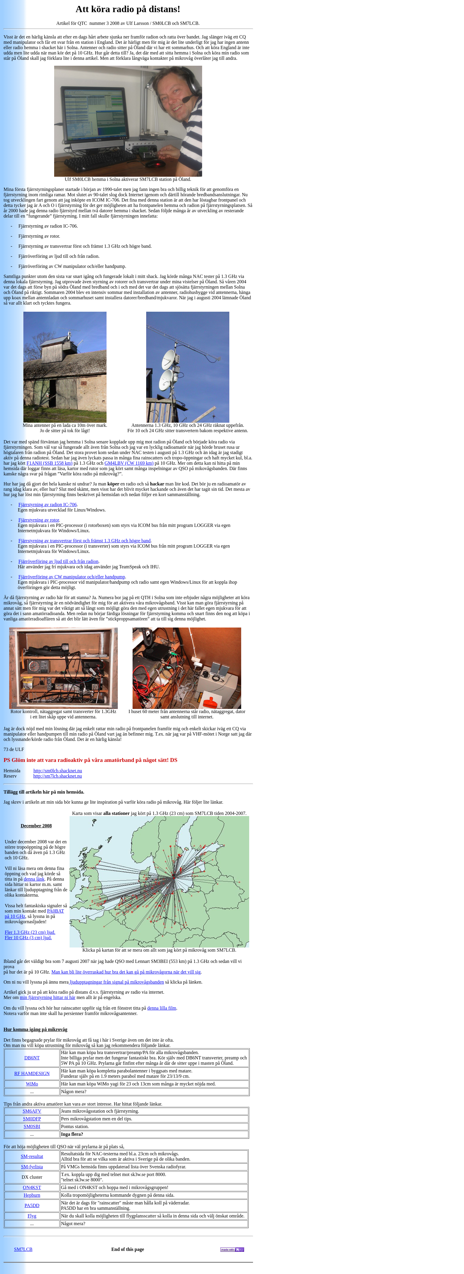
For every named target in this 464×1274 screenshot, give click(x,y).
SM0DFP (32, 1118)
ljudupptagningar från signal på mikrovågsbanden (116, 982)
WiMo (32, 1083)
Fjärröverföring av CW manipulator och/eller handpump (71, 576)
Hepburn (32, 1195)
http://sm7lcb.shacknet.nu (57, 775)
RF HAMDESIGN (32, 1073)
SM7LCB (23, 1249)
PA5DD (32, 1205)
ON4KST (32, 1187)
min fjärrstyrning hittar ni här (47, 997)
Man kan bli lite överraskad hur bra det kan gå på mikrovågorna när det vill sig (126, 971)
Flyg (32, 1215)
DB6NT (32, 1057)
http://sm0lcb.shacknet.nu (57, 770)
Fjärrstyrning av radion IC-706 (47, 504)
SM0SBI (32, 1126)
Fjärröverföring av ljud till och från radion (58, 561)
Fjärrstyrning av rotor (38, 519)
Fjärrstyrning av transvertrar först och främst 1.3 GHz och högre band (84, 540)
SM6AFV (31, 1111)
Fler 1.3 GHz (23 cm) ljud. (30, 932)
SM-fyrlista (32, 1166)
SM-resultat (32, 1156)
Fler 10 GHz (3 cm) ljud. (28, 937)
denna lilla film (161, 1008)
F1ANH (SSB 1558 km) (49, 463)
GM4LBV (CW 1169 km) (128, 463)
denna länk (34, 878)
